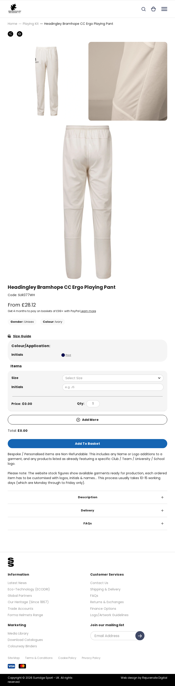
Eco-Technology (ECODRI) (29, 589)
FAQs (87, 523)
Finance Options (103, 608)
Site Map (14, 658)
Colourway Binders (22, 646)
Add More (87, 419)
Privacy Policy (91, 658)
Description (87, 497)
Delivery (87, 510)
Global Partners (20, 595)
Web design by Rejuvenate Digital (144, 678)
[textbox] (113, 378)
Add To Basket (87, 443)
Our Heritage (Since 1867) (28, 602)
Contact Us (99, 583)
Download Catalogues (25, 640)
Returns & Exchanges (107, 602)
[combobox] (113, 378)
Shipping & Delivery (105, 589)
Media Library (18, 633)
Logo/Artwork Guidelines (109, 615)
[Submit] (139, 635)
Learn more (88, 311)
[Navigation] (164, 9)
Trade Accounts (20, 608)
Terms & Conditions (39, 658)
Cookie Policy (67, 658)
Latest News (17, 583)
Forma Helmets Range (25, 615)
